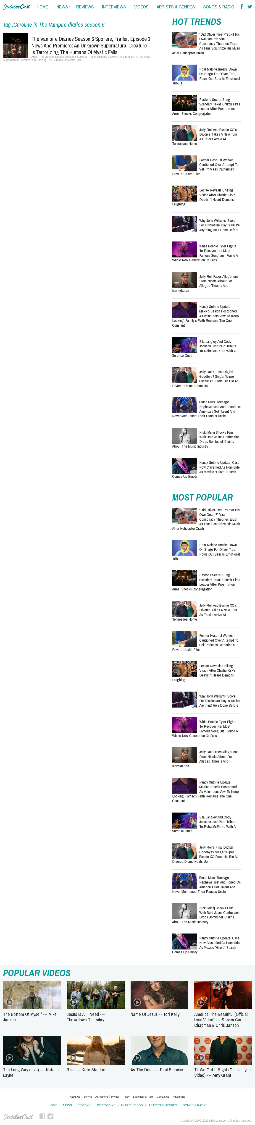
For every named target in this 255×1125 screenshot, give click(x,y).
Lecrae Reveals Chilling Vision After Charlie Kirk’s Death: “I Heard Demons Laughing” (204, 197)
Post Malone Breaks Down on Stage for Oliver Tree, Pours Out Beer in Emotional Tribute (206, 76)
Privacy (115, 1096)
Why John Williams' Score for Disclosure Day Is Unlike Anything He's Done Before (219, 225)
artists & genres (176, 6)
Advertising (179, 1096)
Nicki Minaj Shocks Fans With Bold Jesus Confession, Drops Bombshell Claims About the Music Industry (206, 439)
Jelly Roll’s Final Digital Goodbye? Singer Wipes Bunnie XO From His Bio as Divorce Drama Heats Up (205, 378)
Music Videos (132, 1105)
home (42, 6)
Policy (126, 1096)
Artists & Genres (162, 1105)
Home (52, 1105)
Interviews (106, 1105)
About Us (75, 1096)
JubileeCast (18, 1117)
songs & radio (218, 6)
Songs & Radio (195, 1105)
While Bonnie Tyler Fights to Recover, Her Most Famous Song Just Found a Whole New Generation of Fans (205, 252)
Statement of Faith (143, 1096)
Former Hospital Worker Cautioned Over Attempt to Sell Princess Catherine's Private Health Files (205, 166)
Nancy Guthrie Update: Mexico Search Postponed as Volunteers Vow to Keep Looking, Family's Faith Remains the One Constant (205, 316)
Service (88, 1096)
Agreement (101, 1096)
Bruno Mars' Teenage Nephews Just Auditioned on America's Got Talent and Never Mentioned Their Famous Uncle (206, 408)
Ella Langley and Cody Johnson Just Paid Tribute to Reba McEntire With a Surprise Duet (204, 348)
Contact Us (163, 1096)
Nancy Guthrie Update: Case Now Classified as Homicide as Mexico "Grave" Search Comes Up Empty (206, 469)
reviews (85, 6)
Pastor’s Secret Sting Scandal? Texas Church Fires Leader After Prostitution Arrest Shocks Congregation (206, 106)
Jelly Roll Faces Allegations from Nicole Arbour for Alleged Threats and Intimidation (205, 283)
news (62, 6)
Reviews (84, 1105)
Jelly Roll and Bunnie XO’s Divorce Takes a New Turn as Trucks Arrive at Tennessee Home (204, 136)
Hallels (16, 7)
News (67, 1105)
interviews (114, 6)
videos (141, 6)
